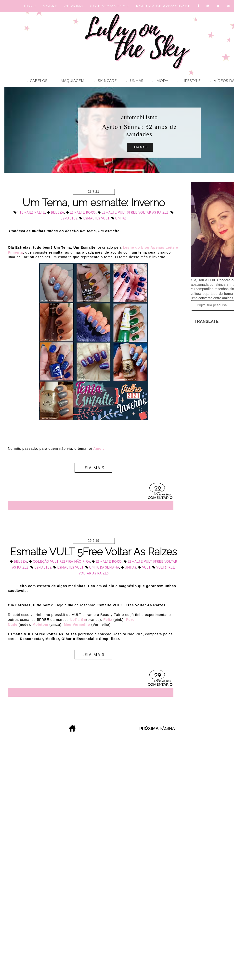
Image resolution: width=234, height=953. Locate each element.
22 (157, 489)
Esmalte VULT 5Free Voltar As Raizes (93, 552)
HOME (30, 6)
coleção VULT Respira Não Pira (61, 561)
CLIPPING (73, 6)
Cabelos (36, 81)
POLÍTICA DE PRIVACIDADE (163, 6)
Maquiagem (69, 81)
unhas (121, 218)
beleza (57, 212)
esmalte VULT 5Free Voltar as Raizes (135, 212)
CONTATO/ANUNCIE (109, 6)
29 (157, 675)
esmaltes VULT (96, 218)
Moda (159, 81)
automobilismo (139, 117)
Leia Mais (140, 147)
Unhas (133, 81)
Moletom (40, 624)
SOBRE (50, 6)
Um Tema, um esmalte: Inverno (93, 203)
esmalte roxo (83, 212)
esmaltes (68, 218)
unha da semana (104, 567)
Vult (146, 567)
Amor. (98, 448)
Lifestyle (188, 81)
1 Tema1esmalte (31, 212)
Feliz (107, 620)
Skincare (104, 81)
